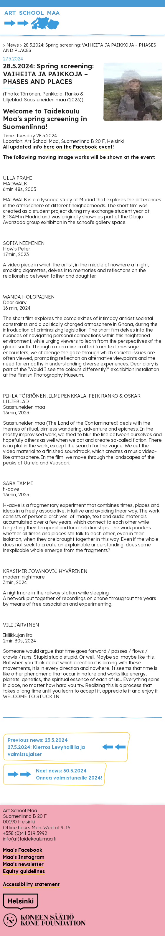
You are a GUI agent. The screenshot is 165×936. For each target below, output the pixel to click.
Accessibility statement (31, 884)
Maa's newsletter (23, 864)
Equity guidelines (24, 871)
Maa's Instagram (23, 857)
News (12, 45)
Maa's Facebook (22, 850)
